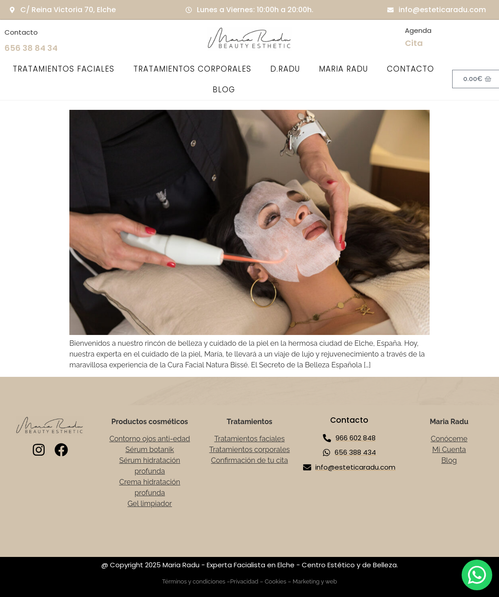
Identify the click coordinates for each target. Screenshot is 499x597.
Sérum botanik (150, 449)
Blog (449, 460)
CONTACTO (410, 68)
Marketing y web (315, 581)
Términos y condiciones (194, 581)
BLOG (224, 89)
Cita (414, 43)
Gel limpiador (149, 503)
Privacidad (244, 581)
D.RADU (285, 68)
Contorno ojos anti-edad (149, 438)
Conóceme (449, 438)
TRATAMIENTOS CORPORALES (192, 68)
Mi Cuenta (449, 449)
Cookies (275, 581)
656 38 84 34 (31, 48)
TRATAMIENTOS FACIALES (63, 68)
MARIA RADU (343, 68)
